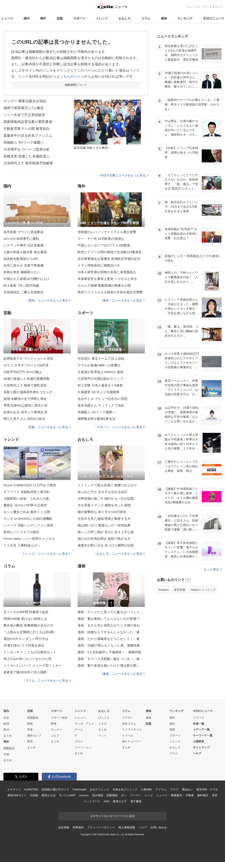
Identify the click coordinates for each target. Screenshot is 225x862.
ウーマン (135, 795)
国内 (26, 18)
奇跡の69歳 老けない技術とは (25, 618)
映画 (30, 723)
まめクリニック (99, 789)
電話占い (187, 789)
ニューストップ (196, 6)
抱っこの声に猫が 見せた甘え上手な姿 (106, 532)
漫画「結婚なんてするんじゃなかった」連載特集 (111, 632)
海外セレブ (34, 735)
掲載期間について (76, 84)
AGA (106, 801)
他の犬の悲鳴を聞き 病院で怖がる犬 (104, 538)
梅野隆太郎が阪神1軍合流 (96, 419)
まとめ (7, 735)
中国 (6, 754)
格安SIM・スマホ (207, 789)
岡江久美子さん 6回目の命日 (24, 419)
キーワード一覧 (202, 735)
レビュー (80, 717)
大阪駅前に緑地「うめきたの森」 (27, 498)
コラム (145, 18)
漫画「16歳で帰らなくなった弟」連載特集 (109, 645)
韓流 (30, 741)
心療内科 (146, 789)
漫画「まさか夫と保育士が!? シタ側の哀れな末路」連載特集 (111, 625)
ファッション (83, 747)
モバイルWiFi (67, 795)
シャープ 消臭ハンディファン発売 (28, 525)
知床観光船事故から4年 (20, 259)
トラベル (127, 735)
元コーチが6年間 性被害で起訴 (25, 612)
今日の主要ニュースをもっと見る (124, 175)
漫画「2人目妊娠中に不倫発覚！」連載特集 (109, 652)
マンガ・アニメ (84, 723)
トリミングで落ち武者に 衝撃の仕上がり (107, 485)
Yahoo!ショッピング (203, 589)
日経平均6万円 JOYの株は (22, 372)
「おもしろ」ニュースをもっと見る (119, 553)
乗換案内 (176, 795)
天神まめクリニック (125, 789)
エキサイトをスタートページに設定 (112, 816)
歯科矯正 (202, 795)
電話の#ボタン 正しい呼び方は (25, 639)
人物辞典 (198, 741)
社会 (6, 717)
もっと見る (213, 569)
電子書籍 (135, 801)
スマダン (127, 717)
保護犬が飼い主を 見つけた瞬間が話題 (106, 545)
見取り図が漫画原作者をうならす (27, 392)
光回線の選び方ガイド (55, 789)
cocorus (84, 795)
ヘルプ (197, 753)
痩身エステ (120, 801)
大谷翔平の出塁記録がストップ (100, 378)
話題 (148, 723)
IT (76, 735)
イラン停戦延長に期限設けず (99, 265)
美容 (214, 795)
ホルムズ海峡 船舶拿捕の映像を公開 (104, 285)
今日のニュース (213, 18)
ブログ (174, 789)
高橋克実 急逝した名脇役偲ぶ (26, 156)
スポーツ (79, 18)
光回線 (34, 795)
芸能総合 (32, 717)
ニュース (7, 18)
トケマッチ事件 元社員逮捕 (23, 245)
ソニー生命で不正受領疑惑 (24, 115)
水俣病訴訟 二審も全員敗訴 (23, 292)
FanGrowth (79, 789)
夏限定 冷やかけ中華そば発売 (25, 505)
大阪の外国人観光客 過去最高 (25, 252)
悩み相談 (97, 795)
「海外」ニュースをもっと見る (122, 300)
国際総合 (9, 748)
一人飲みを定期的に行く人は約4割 (28, 632)
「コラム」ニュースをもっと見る (46, 680)
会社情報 (63, 827)
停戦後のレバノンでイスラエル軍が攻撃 (107, 232)
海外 (43, 18)
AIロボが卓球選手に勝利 (21, 238)
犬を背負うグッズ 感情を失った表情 (104, 505)
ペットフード (92, 801)
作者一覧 (198, 723)
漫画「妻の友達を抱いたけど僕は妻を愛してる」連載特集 (111, 665)
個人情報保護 (126, 827)
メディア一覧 (201, 729)
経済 (6, 723)
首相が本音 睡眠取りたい (21, 272)
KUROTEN (31, 789)
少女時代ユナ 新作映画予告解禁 (28, 163)
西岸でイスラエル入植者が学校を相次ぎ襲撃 (110, 292)
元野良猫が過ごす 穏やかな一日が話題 (106, 498)
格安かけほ (48, 795)
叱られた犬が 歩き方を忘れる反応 (102, 492)
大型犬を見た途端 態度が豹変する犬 (104, 518)
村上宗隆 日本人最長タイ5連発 (100, 385)
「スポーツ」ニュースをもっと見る (119, 427)
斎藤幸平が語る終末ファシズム (27, 135)
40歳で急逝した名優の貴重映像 (26, 378)
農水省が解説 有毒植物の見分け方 (28, 625)
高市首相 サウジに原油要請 (23, 232)
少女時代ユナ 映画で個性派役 (25, 385)
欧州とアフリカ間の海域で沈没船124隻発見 (110, 252)
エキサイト (216, 6)
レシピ (149, 795)
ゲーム (79, 729)
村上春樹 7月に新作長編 (21, 285)
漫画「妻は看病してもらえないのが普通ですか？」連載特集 (111, 618)
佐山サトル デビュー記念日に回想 (102, 398)
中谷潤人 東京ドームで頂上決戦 (101, 358)
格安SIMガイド (17, 795)
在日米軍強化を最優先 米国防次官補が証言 (109, 259)
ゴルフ (55, 735)
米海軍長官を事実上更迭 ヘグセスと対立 (107, 279)
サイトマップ (201, 747)
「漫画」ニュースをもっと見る (122, 673)
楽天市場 (179, 589)
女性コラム (129, 723)
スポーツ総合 (59, 717)
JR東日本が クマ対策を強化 (23, 645)
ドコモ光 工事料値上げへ (21, 545)
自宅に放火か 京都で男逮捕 (23, 265)
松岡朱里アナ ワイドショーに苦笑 (28, 358)
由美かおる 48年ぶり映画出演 (25, 412)
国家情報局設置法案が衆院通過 (27, 122)
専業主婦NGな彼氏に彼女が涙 (25, 405)
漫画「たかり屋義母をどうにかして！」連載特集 (111, 639)
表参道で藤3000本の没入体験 (25, 672)
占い (124, 795)
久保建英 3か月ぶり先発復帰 (98, 392)
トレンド (102, 18)
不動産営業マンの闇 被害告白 (26, 128)
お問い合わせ (158, 827)
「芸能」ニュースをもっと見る (48, 427)
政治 (6, 729)
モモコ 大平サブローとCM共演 (25, 365)
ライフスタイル (132, 729)
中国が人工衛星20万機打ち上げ (26, 279)
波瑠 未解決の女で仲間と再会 (25, 398)
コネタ (102, 723)
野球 (53, 723)
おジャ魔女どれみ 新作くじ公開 (26, 512)
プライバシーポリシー (101, 827)
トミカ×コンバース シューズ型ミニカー (32, 665)
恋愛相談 (111, 795)
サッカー (56, 729)
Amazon (163, 589)
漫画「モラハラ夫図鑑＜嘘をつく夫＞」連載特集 (111, 659)
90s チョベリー (131, 741)
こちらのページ (72, 76)
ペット (102, 735)
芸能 (60, 18)
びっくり (103, 717)
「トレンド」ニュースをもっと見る (45, 553)
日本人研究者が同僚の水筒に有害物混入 (107, 272)
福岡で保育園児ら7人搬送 (23, 108)
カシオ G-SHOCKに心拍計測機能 (27, 518)
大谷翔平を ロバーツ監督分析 (26, 149)
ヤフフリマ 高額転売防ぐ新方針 (26, 492)
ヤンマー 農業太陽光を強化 (24, 101)
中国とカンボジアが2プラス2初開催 (104, 245)
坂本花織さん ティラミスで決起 (101, 405)
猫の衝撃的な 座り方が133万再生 (102, 512)
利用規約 (78, 827)
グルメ (79, 741)
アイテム (160, 789)
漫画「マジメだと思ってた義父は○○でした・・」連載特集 (111, 612)
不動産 (190, 795)
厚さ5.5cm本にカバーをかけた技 (27, 659)
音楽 (30, 729)
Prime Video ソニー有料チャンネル (29, 538)
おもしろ (125, 18)
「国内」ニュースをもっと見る (48, 300)
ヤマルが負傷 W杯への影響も (99, 365)
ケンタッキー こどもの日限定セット (29, 652)
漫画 (164, 18)
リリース (198, 717)
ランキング (184, 18)
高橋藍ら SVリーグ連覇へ (23, 142)
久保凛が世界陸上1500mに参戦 (100, 372)
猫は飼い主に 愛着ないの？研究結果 (104, 525)
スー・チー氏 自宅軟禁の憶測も (101, 238)
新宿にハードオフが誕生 (21, 532)
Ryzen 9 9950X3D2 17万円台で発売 (29, 485)
